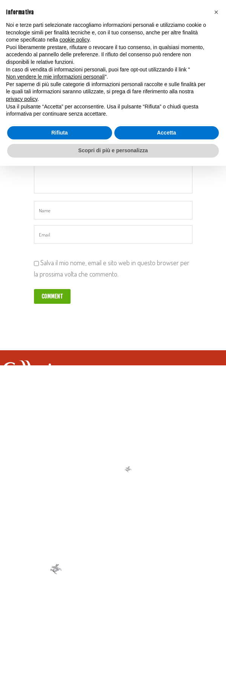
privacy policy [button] (21, 99)
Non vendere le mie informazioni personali (55, 77)
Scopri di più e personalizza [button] (113, 150)
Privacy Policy (107, 630)
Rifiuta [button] (59, 133)
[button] (216, 12)
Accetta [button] (166, 133)
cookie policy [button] (74, 40)
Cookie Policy (146, 630)
